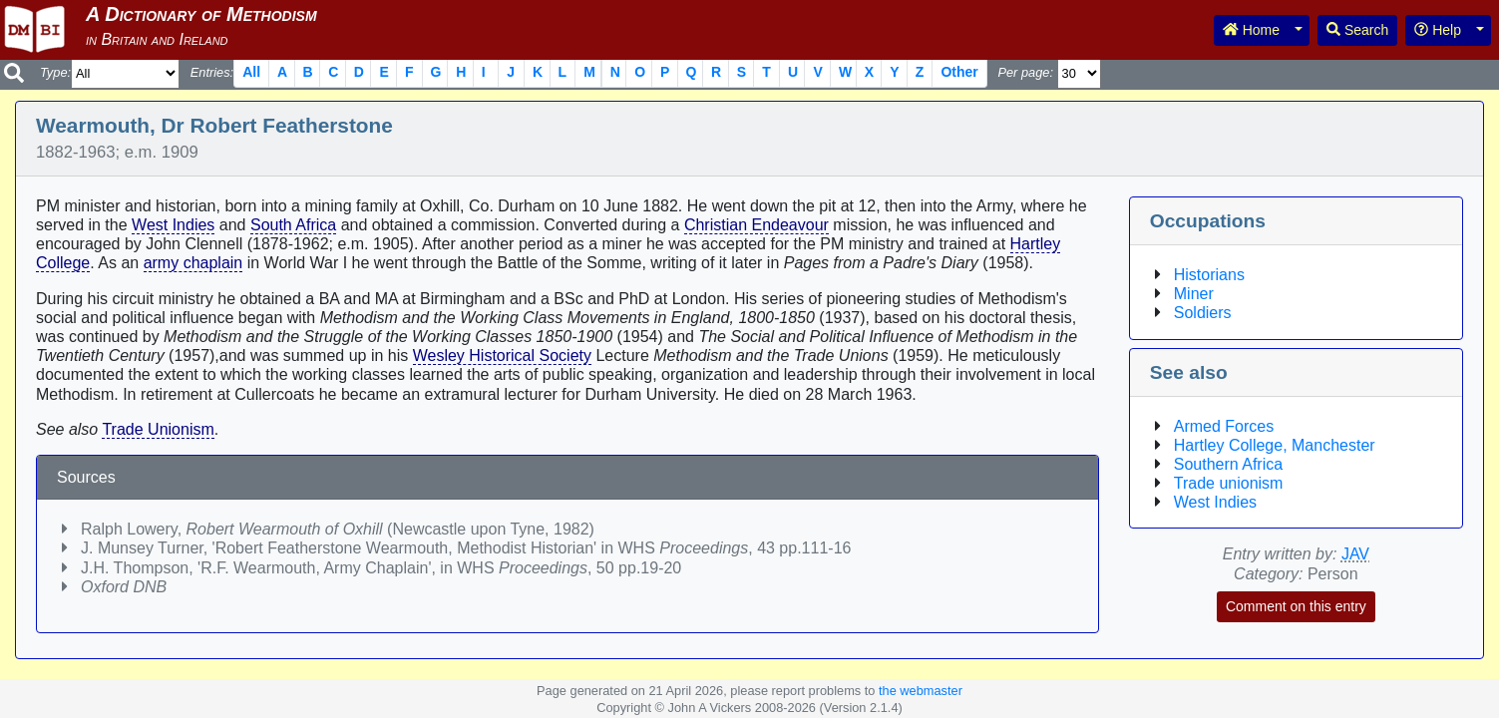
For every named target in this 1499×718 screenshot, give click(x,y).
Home (1251, 30)
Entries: (211, 72)
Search (1357, 30)
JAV (1355, 553)
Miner (1194, 293)
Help (1437, 30)
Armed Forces (1224, 426)
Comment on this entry (1296, 606)
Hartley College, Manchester (1274, 445)
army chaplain (193, 262)
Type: (55, 72)
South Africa (293, 224)
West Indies (173, 224)
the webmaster (920, 690)
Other (958, 72)
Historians (1209, 274)
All (251, 72)
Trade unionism (1229, 483)
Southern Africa (1228, 464)
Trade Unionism (157, 429)
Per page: (1025, 72)
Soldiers (1203, 312)
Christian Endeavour (756, 224)
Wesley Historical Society (502, 355)
